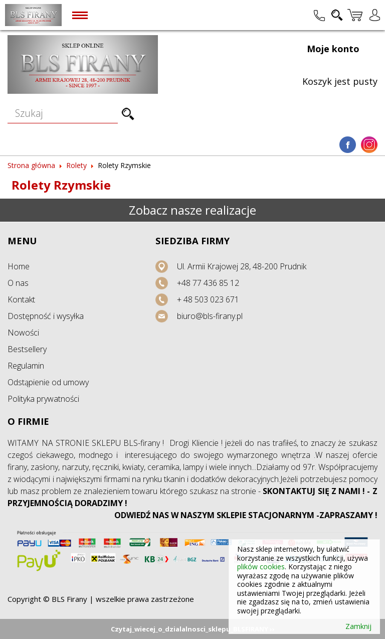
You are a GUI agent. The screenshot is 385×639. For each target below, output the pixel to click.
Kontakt (21, 299)
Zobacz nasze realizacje (192, 210)
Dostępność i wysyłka (46, 316)
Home (19, 266)
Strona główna (31, 165)
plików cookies (261, 566)
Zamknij (358, 626)
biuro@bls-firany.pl (210, 316)
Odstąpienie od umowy (48, 382)
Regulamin (26, 365)
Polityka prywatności (43, 398)
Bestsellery (27, 349)
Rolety (76, 165)
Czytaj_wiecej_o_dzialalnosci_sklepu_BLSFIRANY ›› (193, 628)
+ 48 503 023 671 (208, 299)
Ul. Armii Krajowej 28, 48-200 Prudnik (241, 266)
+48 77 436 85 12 (208, 282)
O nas (18, 282)
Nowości (23, 332)
